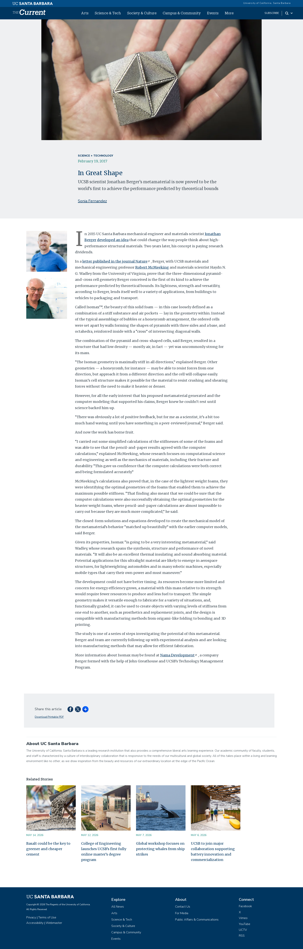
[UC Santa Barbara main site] (32, 2)
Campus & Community (182, 13)
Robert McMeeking (152, 267)
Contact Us (182, 906)
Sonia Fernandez (92, 201)
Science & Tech (108, 13)
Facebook (245, 906)
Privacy (31, 917)
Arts (85, 13)
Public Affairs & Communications (197, 919)
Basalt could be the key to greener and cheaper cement (48, 848)
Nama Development (179, 655)
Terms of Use (47, 917)
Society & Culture (142, 13)
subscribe (272, 13)
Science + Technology (95, 156)
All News (117, 906)
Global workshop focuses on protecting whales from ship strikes (160, 848)
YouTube (244, 924)
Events (213, 13)
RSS (242, 936)
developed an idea (113, 240)
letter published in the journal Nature (116, 261)
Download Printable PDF (49, 717)
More (229, 13)
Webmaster (54, 923)
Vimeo (243, 918)
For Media (181, 913)
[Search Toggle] (289, 13)
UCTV (243, 930)
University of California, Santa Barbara (267, 3)
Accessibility (34, 923)
